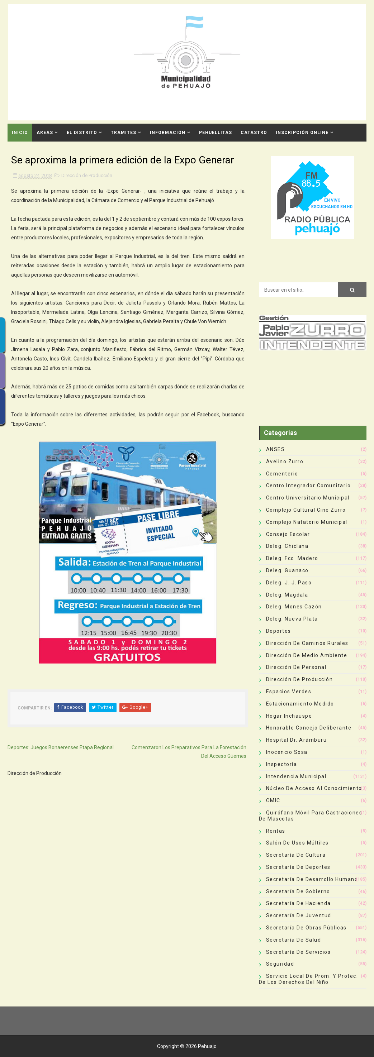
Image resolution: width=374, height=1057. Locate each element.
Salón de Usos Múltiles (297, 843)
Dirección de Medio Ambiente (306, 655)
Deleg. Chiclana (287, 546)
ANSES (275, 449)
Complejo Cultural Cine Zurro (306, 510)
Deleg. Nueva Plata (292, 619)
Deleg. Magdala (287, 595)
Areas (45, 132)
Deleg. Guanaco (287, 570)
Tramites (123, 132)
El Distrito (82, 132)
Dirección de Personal (296, 667)
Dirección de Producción (86, 175)
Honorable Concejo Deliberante (309, 728)
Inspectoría (281, 764)
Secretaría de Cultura (296, 855)
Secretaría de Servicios (298, 952)
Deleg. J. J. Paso (289, 582)
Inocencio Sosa (287, 752)
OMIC (273, 800)
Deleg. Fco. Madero (292, 558)
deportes (278, 631)
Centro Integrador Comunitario (308, 485)
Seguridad (280, 964)
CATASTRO (254, 132)
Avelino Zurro (285, 461)
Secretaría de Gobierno (298, 891)
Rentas (275, 831)
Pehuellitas (215, 132)
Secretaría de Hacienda (298, 903)
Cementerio (282, 474)
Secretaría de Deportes (298, 867)
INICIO (20, 132)
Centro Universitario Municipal (308, 498)
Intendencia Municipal (296, 776)
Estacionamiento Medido (300, 704)
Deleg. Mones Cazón (294, 606)
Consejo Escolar (288, 534)
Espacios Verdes (289, 691)
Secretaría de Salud (293, 940)
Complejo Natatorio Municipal (306, 522)
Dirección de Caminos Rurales (307, 643)
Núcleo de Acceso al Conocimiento (314, 788)
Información (167, 132)
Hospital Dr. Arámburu (296, 740)
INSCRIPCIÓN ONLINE (302, 132)
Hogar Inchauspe (289, 716)
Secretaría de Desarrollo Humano (312, 879)
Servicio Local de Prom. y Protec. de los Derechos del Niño (308, 979)
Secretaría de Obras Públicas (306, 928)
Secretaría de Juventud (298, 915)
